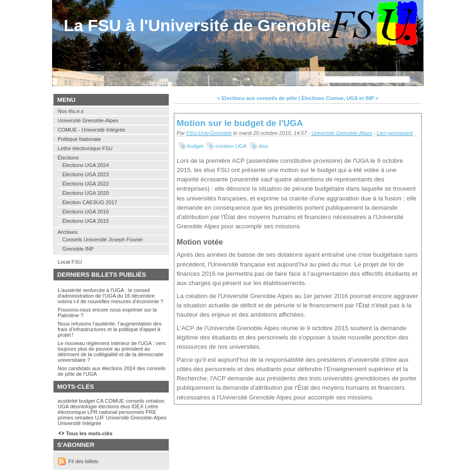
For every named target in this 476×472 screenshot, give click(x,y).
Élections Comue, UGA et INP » (339, 98)
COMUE (114, 401)
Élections (68, 157)
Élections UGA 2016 (85, 211)
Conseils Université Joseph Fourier (102, 239)
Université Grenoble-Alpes (341, 133)
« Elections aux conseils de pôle (257, 98)
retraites (84, 417)
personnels (131, 412)
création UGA (230, 146)
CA (99, 401)
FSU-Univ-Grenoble (209, 133)
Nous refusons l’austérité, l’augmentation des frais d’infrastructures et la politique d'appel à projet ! (109, 329)
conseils (135, 401)
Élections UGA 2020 (85, 193)
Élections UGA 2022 (85, 183)
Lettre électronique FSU (85, 148)
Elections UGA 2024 (85, 165)
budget (195, 146)
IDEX (138, 406)
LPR (92, 412)
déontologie (83, 406)
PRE (150, 412)
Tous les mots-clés (89, 433)
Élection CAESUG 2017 (89, 202)
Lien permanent (395, 133)
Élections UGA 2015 (85, 221)
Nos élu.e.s (71, 111)
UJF (100, 417)
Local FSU (70, 262)
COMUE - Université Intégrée (91, 130)
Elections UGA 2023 (85, 174)
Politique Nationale (79, 139)
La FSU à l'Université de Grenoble (197, 25)
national (108, 412)
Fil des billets (83, 461)
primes (65, 417)
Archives (68, 232)
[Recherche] (367, 79)
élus (263, 146)
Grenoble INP (78, 249)
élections (109, 406)
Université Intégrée (79, 423)
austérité (68, 401)
